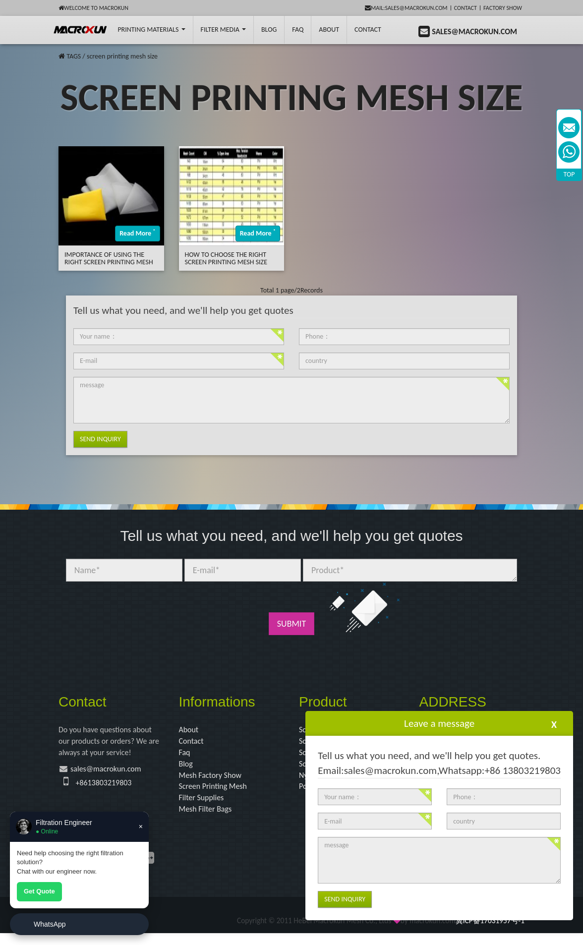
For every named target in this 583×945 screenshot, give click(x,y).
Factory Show (502, 7)
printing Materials (151, 29)
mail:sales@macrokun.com (406, 7)
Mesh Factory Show (214, 781)
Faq (185, 756)
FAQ (297, 29)
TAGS (73, 56)
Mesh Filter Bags (209, 819)
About (329, 29)
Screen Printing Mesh (217, 794)
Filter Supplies (204, 807)
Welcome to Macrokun (93, 7)
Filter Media (223, 29)
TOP (569, 174)
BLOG (269, 29)
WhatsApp (50, 924)
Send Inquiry (100, 439)
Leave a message (439, 723)
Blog (187, 769)
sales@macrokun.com (112, 773)
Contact (465, 7)
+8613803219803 (107, 787)
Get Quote (39, 891)
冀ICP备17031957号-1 (490, 932)
